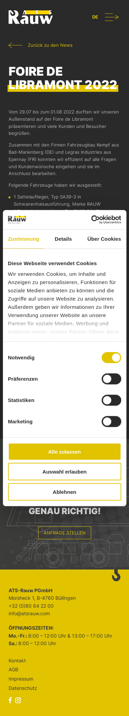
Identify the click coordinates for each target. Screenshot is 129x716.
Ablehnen (64, 492)
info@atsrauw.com (29, 613)
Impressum (21, 679)
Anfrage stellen (65, 532)
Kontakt (17, 660)
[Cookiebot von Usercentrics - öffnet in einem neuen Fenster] (92, 219)
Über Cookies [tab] (104, 238)
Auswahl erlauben (64, 472)
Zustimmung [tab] (23, 238)
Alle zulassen (64, 451)
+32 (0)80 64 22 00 (31, 606)
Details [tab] (63, 238)
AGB (13, 669)
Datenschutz (23, 688)
